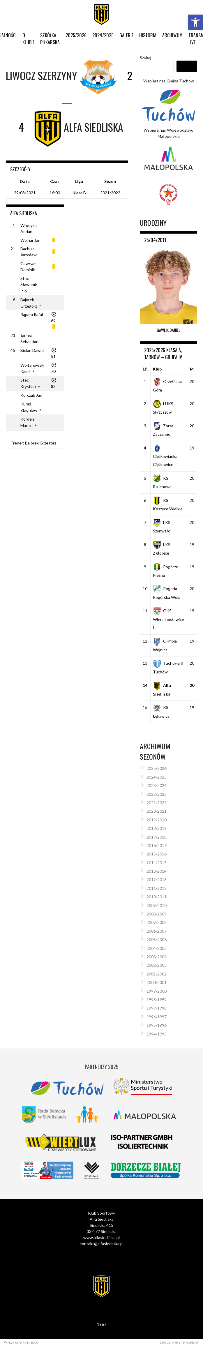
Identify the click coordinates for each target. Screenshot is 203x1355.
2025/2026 (76, 35)
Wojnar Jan (30, 240)
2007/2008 (156, 922)
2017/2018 (156, 836)
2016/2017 (156, 845)
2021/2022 (156, 802)
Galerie (126, 35)
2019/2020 (156, 819)
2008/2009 (156, 913)
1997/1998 (156, 1007)
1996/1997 (156, 1016)
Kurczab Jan (31, 395)
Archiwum (172, 35)
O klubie (28, 39)
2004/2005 (156, 948)
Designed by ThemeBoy (179, 1343)
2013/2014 (156, 871)
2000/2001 (156, 982)
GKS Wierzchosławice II (168, 619)
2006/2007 (156, 931)
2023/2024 (156, 785)
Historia (147, 35)
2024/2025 (103, 35)
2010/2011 (156, 896)
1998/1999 (156, 999)
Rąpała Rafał (31, 314)
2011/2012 (156, 888)
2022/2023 (156, 794)
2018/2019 (156, 828)
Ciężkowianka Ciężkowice (165, 456)
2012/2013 (156, 879)
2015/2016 (156, 853)
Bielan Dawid (32, 350)
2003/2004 (156, 956)
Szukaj (145, 57)
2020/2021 (156, 811)
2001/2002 (156, 973)
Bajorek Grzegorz (40, 442)
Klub (157, 368)
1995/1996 (156, 1025)
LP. (145, 368)
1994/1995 (156, 1033)
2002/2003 (156, 965)
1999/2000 (156, 991)
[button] (195, 22)
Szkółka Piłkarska (50, 39)
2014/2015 (156, 862)
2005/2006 (156, 939)
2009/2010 (156, 905)
